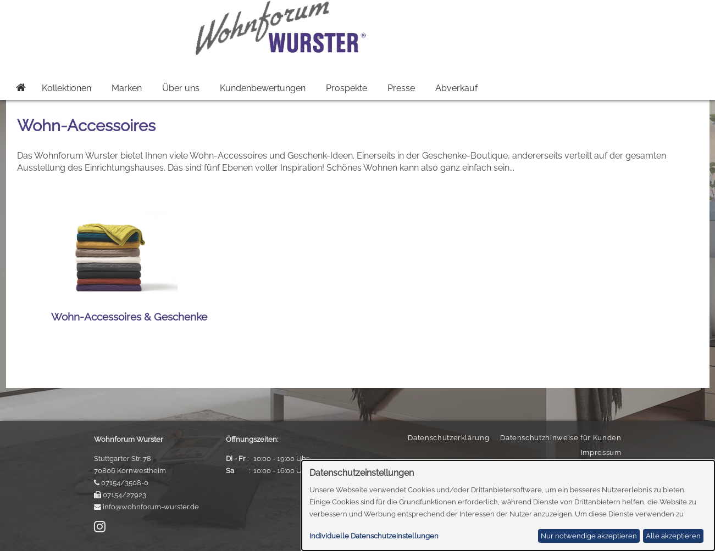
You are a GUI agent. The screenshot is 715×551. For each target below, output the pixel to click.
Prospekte (346, 88)
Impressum (601, 452)
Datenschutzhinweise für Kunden (560, 438)
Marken (127, 88)
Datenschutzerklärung (448, 438)
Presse (401, 88)
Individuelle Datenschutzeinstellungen (374, 536)
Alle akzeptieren (673, 536)
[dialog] (508, 505)
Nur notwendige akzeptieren (589, 536)
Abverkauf (456, 88)
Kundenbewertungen (263, 88)
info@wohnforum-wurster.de (151, 507)
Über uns (180, 88)
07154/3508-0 (124, 483)
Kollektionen (66, 88)
